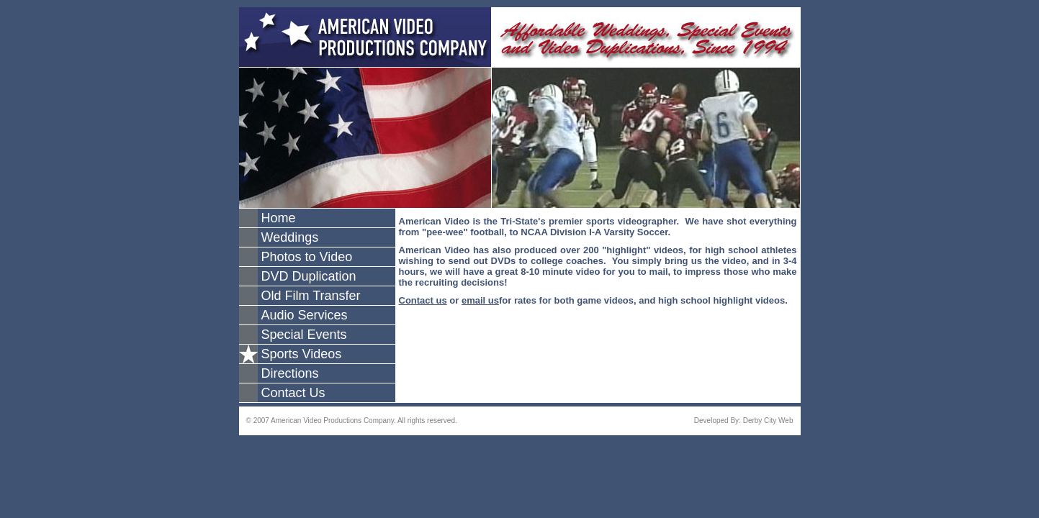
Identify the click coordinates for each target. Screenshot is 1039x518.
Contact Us (293, 393)
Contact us (423, 300)
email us (480, 300)
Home (278, 218)
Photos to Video (307, 257)
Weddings (290, 237)
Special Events (304, 334)
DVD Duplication (308, 276)
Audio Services (304, 315)
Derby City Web (768, 420)
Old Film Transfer (311, 295)
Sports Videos (301, 354)
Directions (290, 373)
